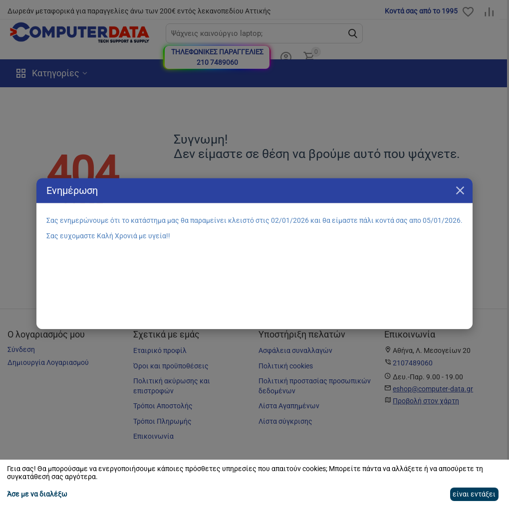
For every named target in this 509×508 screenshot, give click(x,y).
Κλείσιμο (460, 190)
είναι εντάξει (474, 494)
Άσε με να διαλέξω (37, 494)
